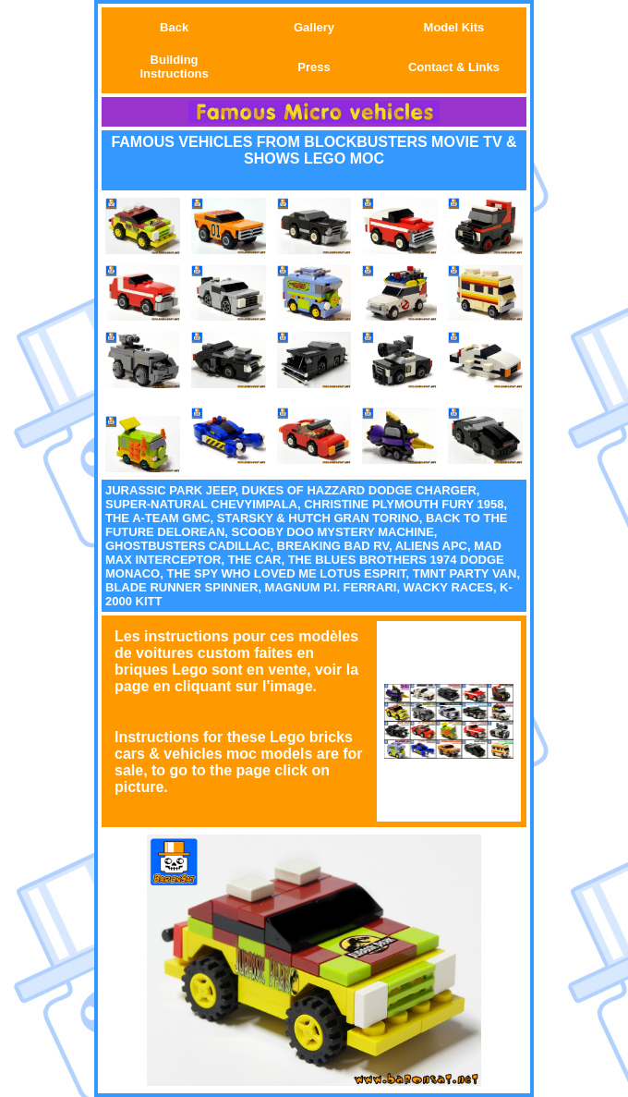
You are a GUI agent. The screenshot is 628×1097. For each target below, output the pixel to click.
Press (313, 67)
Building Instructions (173, 66)
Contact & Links (454, 67)
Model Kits (454, 27)
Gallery (314, 27)
